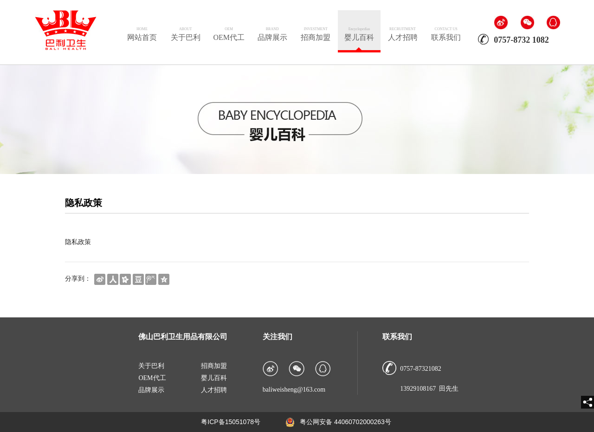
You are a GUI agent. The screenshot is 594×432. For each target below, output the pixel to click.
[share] (587, 402)
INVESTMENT (316, 29)
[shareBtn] (99, 278)
